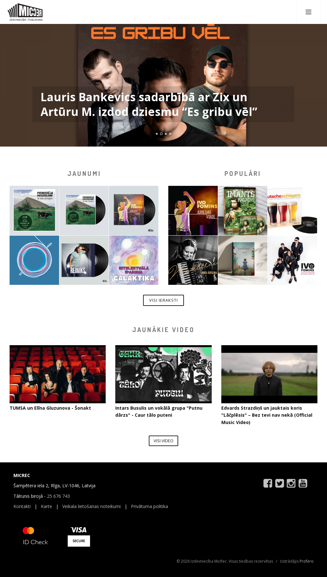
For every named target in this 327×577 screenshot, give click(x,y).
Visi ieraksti (163, 300)
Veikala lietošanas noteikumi (91, 506)
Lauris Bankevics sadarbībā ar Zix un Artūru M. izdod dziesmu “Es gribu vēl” (149, 104)
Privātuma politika (149, 506)
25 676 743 (58, 496)
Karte (46, 506)
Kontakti (22, 506)
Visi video (163, 441)
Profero (307, 561)
